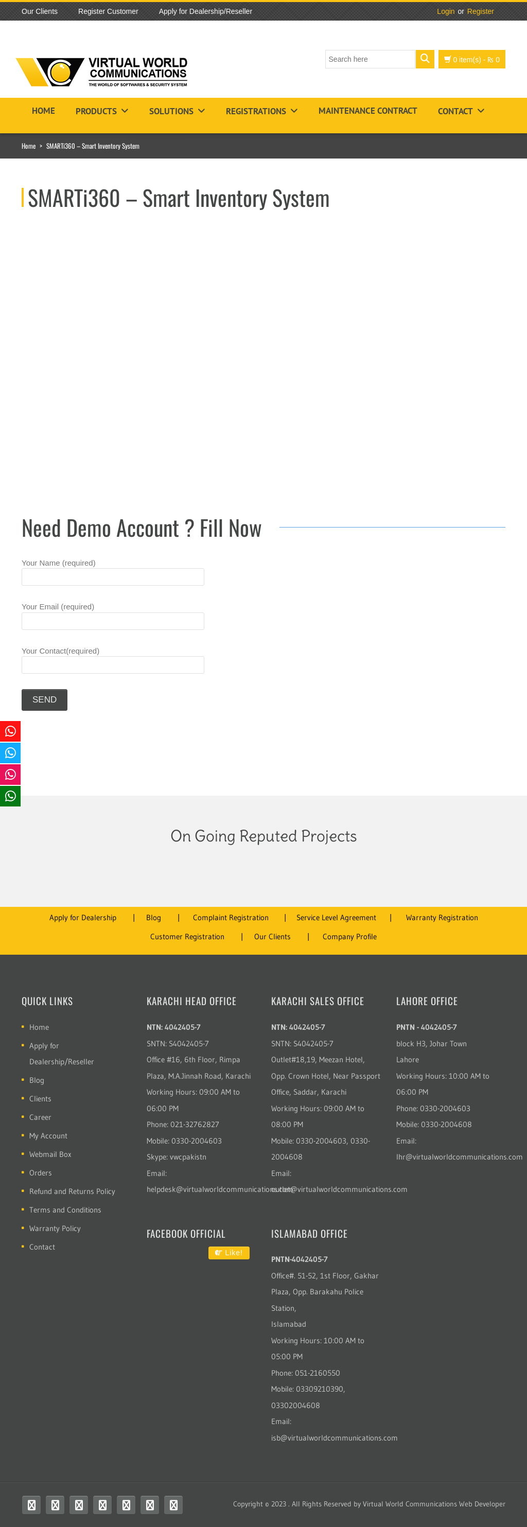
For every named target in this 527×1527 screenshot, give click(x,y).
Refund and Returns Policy (72, 1191)
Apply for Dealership (82, 917)
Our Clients (272, 936)
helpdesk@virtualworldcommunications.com (220, 1189)
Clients (40, 1098)
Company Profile (350, 936)
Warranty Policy (55, 1228)
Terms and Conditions (65, 1210)
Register (480, 11)
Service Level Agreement (336, 917)
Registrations (256, 111)
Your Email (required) (113, 615)
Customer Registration (187, 936)
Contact (455, 111)
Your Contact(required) (113, 660)
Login (445, 11)
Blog (153, 917)
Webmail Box (50, 1154)
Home (43, 110)
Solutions (171, 111)
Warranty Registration (442, 917)
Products (96, 111)
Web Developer (482, 1503)
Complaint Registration (231, 917)
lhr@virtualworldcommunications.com (459, 1157)
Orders (40, 1173)
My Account (48, 1135)
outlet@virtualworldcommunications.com (339, 1189)
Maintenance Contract (368, 110)
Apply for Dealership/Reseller (61, 1053)
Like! (229, 1253)
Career (40, 1117)
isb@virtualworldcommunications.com (334, 1438)
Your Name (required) (113, 572)
